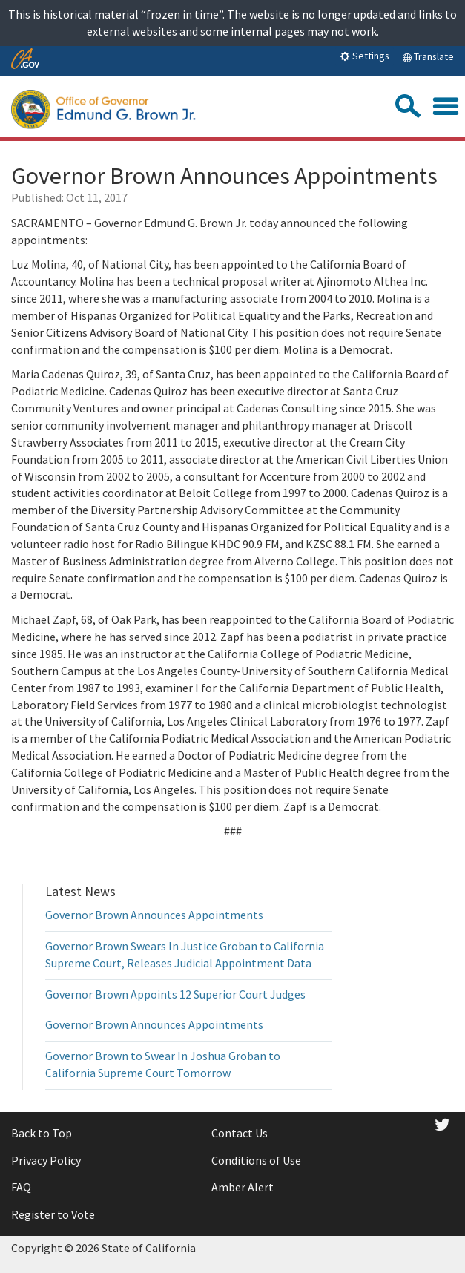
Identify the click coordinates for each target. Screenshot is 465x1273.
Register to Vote (53, 1214)
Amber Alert (242, 1187)
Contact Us (239, 1132)
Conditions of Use (256, 1160)
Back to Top (41, 1132)
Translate (428, 56)
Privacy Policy (46, 1160)
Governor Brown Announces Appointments (154, 914)
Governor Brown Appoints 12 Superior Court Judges (175, 994)
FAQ (21, 1187)
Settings (364, 55)
